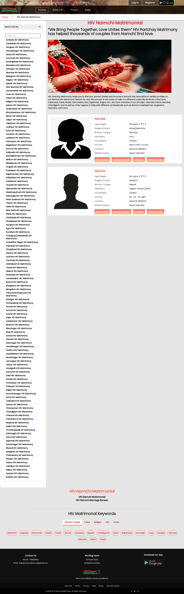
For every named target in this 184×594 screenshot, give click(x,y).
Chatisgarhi (103, 533)
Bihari (93, 539)
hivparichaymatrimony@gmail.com (39, 2)
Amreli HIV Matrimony (16, 306)
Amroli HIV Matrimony (16, 310)
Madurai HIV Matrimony (17, 422)
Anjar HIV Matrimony (16, 317)
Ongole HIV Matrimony (17, 166)
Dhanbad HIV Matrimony (18, 274)
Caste (87, 522)
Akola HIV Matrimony (16, 54)
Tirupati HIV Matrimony (17, 184)
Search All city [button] (12, 26)
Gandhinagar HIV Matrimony (20, 346)
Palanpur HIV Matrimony (18, 386)
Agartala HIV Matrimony (18, 440)
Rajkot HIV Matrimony (16, 390)
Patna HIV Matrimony (16, 437)
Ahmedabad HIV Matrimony (19, 303)
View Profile (102, 159)
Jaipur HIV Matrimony (16, 119)
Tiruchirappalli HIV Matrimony (20, 430)
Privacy (86, 586)
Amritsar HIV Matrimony (18, 134)
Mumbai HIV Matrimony (17, 72)
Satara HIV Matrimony (17, 105)
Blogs (101, 586)
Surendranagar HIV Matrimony (21, 393)
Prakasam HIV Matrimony (18, 170)
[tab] (23, 27)
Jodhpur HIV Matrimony (17, 127)
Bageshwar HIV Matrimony (19, 145)
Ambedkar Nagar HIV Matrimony (22, 242)
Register (150, 2)
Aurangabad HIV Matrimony (19, 61)
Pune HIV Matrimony (16, 94)
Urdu (151, 533)
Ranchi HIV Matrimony (17, 282)
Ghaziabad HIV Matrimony (19, 221)
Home (42, 9)
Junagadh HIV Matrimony (18, 368)
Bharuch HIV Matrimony (17, 324)
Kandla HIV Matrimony (17, 379)
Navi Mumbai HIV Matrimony (20, 87)
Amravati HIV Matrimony (18, 58)
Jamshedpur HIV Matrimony (20, 278)
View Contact (155, 159)
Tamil (58, 533)
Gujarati (24, 533)
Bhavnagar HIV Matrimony (19, 328)
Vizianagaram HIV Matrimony (20, 195)
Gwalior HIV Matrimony (17, 458)
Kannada (140, 533)
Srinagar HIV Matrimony (17, 299)
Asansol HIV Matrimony (17, 473)
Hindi (115, 533)
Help (88, 9)
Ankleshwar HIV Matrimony (19, 321)
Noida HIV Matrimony (16, 213)
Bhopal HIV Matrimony (17, 448)
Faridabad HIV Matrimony (18, 43)
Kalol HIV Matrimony (16, 375)
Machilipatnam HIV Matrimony (21, 155)
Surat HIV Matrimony (16, 397)
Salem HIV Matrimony (16, 426)
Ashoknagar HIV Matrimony (19, 444)
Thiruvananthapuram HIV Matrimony (18, 294)
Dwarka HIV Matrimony (17, 339)
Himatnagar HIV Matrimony (19, 357)
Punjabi (160, 533)
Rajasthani (127, 533)
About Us (68, 586)
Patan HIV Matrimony (16, 98)
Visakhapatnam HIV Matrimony (21, 192)
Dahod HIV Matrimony (17, 404)
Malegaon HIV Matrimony (18, 76)
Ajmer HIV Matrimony (16, 116)
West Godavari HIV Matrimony (21, 199)
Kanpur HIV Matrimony (17, 253)
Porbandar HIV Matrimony (19, 382)
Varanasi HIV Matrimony (18, 260)
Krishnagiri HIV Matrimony (18, 433)
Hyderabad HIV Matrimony (19, 108)
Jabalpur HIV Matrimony (18, 466)
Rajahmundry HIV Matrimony (20, 174)
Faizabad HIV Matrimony (18, 245)
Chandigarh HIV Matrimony (19, 411)
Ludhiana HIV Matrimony (18, 137)
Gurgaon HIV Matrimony (18, 47)
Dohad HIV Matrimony (17, 335)
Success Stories (112, 586)
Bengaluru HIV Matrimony (18, 289)
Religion (98, 522)
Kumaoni (79, 533)
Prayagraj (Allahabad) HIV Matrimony (19, 237)
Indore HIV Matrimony (16, 462)
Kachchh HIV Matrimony (18, 371)
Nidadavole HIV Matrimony (19, 163)
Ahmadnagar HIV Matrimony (20, 50)
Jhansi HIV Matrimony (16, 267)
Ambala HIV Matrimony (17, 39)
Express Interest (121, 159)
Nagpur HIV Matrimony (17, 79)
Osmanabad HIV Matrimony (19, 90)
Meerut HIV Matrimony (17, 271)
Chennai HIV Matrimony (17, 415)
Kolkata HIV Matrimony (17, 477)
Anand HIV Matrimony (16, 314)
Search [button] (58, 9)
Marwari (173, 533)
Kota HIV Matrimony (16, 130)
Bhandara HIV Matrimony (18, 65)
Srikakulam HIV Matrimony (19, 177)
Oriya (102, 539)
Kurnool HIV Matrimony (17, 148)
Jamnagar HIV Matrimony (18, 361)
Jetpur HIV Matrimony (17, 364)
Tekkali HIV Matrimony (17, 181)
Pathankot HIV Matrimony (18, 141)
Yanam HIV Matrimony (17, 203)
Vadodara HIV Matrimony (18, 400)
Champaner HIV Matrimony (19, 408)
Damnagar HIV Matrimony (19, 342)
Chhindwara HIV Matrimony (19, 455)
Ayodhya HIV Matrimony (18, 232)
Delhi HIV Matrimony (16, 206)
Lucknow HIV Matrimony (18, 256)
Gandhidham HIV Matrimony (20, 353)
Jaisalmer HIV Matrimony (18, 123)
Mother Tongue (72, 522)
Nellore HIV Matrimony (17, 159)
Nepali (90, 533)
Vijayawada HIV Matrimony (19, 188)
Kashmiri (12, 533)
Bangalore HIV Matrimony (18, 285)
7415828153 (80, 2)
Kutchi (68, 533)
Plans (74, 9)
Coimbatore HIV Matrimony (19, 419)
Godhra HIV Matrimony (17, 350)
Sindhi (48, 533)
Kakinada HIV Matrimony (18, 152)
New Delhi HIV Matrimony (18, 210)
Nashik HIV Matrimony (16, 83)
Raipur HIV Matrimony (16, 469)
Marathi (82, 539)
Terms (77, 586)
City (107, 522)
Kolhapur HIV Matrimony (18, 68)
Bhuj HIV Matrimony (15, 332)
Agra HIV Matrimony (16, 228)
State (116, 522)
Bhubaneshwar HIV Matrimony (21, 112)
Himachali (37, 533)
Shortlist (139, 159)
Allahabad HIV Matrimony (18, 264)
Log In (135, 2)
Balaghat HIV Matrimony (18, 451)
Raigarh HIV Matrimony (17, 101)
